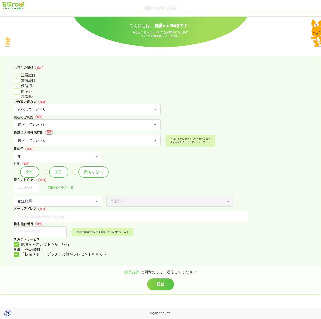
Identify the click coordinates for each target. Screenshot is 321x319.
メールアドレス (30, 209)
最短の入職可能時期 (33, 132)
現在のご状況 (28, 117)
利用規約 (132, 272)
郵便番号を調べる (58, 188)
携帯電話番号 (28, 224)
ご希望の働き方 (30, 102)
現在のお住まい (30, 180)
